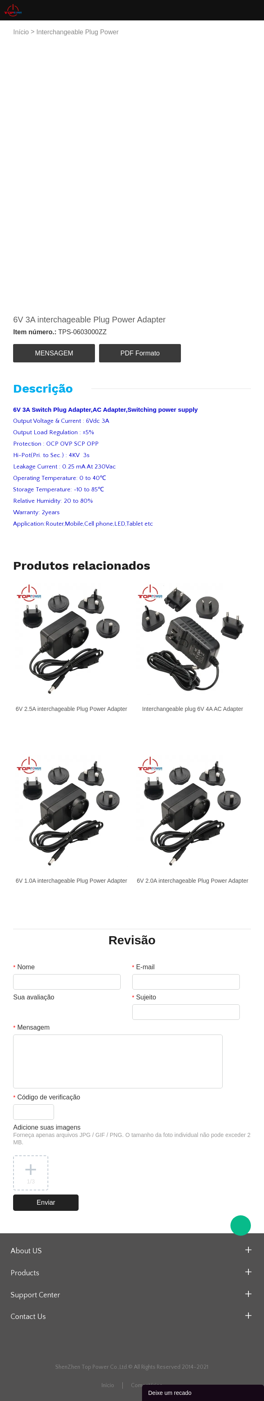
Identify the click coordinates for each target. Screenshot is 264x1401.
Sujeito (144, 997)
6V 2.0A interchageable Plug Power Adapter (192, 880)
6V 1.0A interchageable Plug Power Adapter (71, 880)
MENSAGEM (54, 353)
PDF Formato (140, 353)
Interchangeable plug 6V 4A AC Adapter (192, 709)
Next (240, 173)
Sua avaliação (33, 997)
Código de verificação (46, 1097)
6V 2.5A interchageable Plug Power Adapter (71, 709)
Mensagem (31, 1027)
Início (21, 32)
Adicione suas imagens (131, 1135)
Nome (24, 967)
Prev (23, 173)
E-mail (143, 967)
